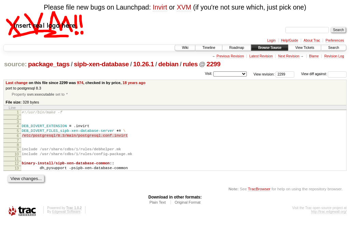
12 (17, 170)
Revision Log (334, 56)
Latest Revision (260, 56)
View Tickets (304, 48)
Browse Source (269, 48)
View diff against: (324, 74)
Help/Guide (289, 40)
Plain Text (157, 211)
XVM (184, 7)
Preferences (335, 40)
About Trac (312, 40)
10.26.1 (143, 64)
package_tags (49, 64)
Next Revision (288, 56)
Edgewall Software (66, 220)
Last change (17, 83)
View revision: (264, 74)
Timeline (208, 48)
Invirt (160, 7)
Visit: (208, 74)
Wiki (185, 48)
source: (15, 64)
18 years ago (134, 83)
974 (80, 83)
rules (190, 64)
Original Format (188, 211)
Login (271, 40)
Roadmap (236, 48)
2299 (213, 64)
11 (17, 166)
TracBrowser (259, 197)
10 (17, 160)
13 (17, 176)
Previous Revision (230, 56)
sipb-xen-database (101, 64)
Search (333, 48)
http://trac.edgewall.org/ (329, 220)
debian (168, 64)
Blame (314, 56)
